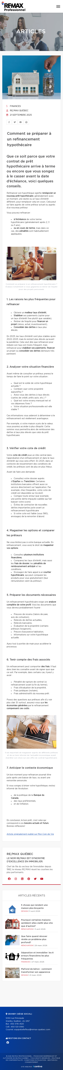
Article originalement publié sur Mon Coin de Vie (30, 834)
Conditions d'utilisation (35, 1060)
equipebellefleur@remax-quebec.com (32, 1030)
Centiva (37, 1066)
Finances (13, 106)
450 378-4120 (17, 1024)
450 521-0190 (17, 1027)
